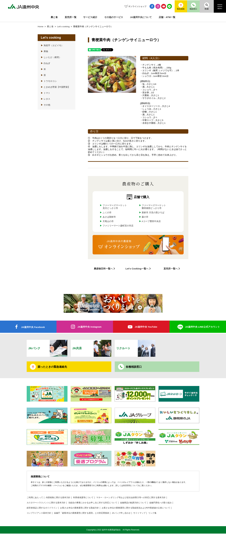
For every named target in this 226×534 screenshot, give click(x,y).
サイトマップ (147, 513)
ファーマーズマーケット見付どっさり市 (115, 206)
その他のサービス (113, 17)
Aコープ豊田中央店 (151, 221)
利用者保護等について (87, 498)
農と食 (54, 17)
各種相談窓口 (134, 366)
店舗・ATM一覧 (167, 17)
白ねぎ (45, 63)
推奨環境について (130, 486)
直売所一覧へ (170, 268)
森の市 (145, 217)
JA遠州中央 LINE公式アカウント (202, 326)
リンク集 (161, 513)
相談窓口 (191, 6)
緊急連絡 (176, 6)
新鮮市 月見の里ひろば (153, 212)
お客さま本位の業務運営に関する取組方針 (83, 508)
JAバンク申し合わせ (128, 513)
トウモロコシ (49, 81)
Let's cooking (63, 26)
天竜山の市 (108, 221)
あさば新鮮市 (109, 217)
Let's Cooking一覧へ (137, 268)
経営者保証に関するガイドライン (43, 508)
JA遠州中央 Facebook (33, 327)
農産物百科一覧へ (103, 268)
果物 (44, 51)
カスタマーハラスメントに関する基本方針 (47, 503)
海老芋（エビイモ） (52, 45)
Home (40, 26)
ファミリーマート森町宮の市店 (118, 226)
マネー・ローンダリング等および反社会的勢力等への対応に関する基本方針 (138, 498)
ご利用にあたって (35, 498)
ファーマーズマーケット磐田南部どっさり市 (154, 206)
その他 (45, 105)
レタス (45, 99)
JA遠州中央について (141, 17)
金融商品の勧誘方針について (141, 503)
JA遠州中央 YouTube (146, 326)
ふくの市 (107, 212)
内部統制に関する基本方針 (60, 498)
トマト (45, 93)
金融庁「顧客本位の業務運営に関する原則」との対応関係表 (85, 513)
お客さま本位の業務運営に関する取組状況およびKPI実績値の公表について (144, 508)
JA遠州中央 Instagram (89, 326)
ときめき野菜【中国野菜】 (55, 87)
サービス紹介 (90, 17)
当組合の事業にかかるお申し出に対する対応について (97, 503)
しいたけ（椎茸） (51, 57)
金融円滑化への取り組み (170, 503)
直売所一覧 (70, 17)
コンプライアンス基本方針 (40, 513)
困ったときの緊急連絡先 (53, 366)
